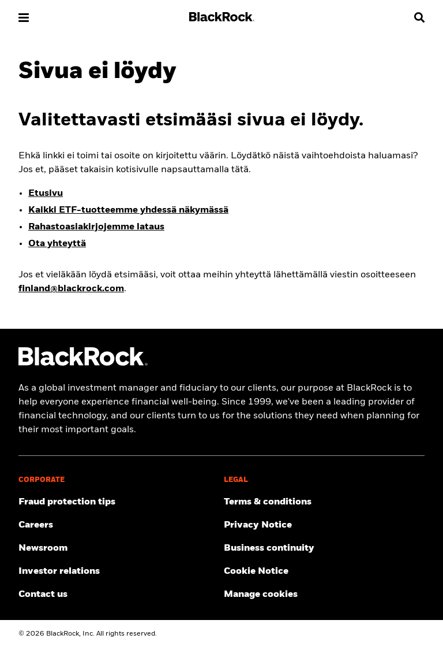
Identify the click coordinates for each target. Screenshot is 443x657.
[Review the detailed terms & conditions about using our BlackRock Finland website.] (324, 503)
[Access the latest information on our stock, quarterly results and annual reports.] (118, 572)
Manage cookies (261, 595)
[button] (23, 17)
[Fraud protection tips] (118, 503)
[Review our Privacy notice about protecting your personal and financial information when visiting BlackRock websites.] (324, 526)
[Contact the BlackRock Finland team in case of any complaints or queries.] (118, 595)
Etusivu (45, 194)
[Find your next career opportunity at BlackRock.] (118, 526)
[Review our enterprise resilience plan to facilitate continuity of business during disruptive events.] (324, 549)
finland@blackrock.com (71, 289)
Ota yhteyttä (57, 244)
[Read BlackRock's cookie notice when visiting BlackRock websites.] (324, 572)
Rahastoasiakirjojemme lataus (96, 227)
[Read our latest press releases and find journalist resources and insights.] (118, 549)
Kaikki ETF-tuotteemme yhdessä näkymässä (128, 211)
